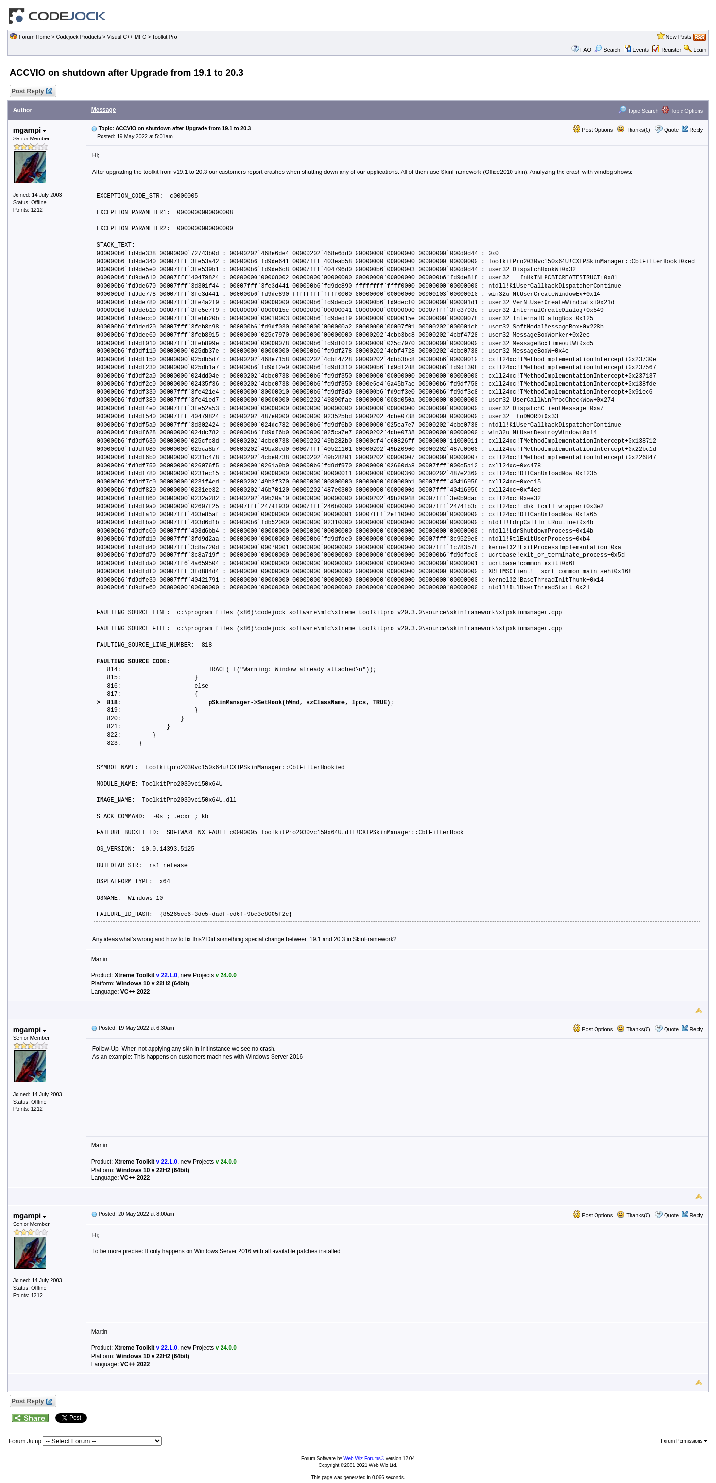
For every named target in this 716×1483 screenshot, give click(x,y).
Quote (671, 130)
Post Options (593, 130)
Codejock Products (78, 37)
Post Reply (31, 91)
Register (671, 49)
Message (103, 109)
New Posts (679, 37)
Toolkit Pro (164, 37)
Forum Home (34, 37)
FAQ (585, 49)
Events (636, 49)
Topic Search (638, 111)
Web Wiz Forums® (363, 1458)
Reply (696, 130)
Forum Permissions (684, 1441)
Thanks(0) (633, 130)
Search (607, 49)
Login (699, 49)
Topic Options (682, 111)
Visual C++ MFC (126, 37)
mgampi (30, 130)
